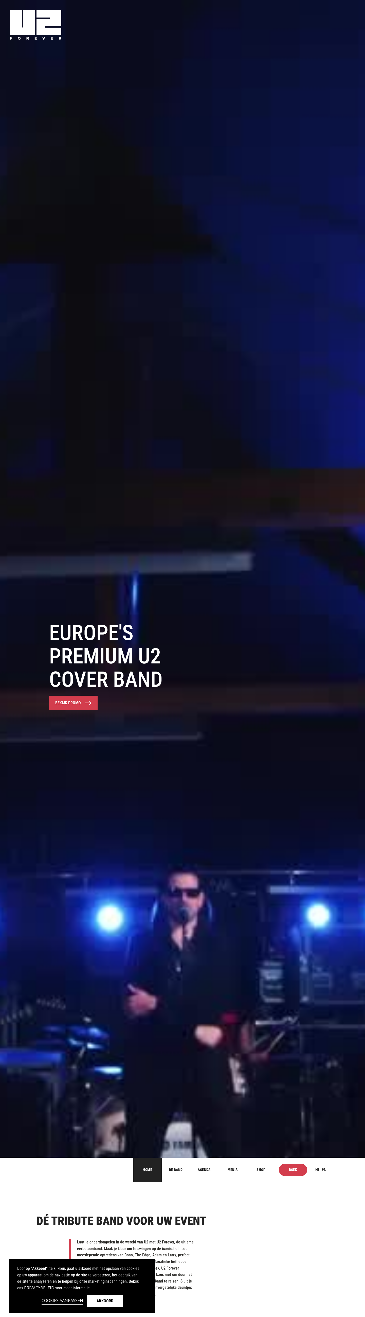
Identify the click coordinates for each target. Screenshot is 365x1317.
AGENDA (204, 1170)
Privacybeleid (39, 1288)
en (324, 1169)
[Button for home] (49, 1170)
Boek (293, 1170)
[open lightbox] (73, 703)
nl (317, 1169)
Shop (261, 1170)
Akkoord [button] (105, 1300)
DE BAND (176, 1170)
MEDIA (233, 1170)
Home (147, 1170)
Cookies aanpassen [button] (62, 1300)
